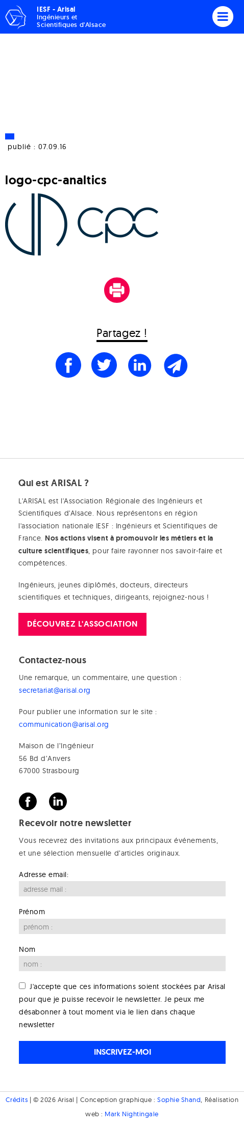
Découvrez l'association (82, 623)
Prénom (32, 911)
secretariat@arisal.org (55, 690)
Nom (27, 949)
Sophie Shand (179, 1099)
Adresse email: (44, 874)
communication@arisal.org (64, 724)
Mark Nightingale (132, 1114)
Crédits (17, 1099)
